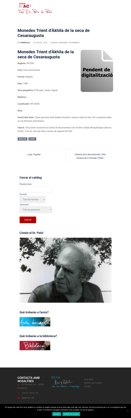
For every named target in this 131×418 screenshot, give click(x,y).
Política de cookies (93, 383)
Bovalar (22, 139)
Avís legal (88, 379)
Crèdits (87, 386)
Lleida (32, 139)
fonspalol (25, 43)
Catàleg (54, 43)
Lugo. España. (34, 154)
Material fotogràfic (69, 43)
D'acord (57, 414)
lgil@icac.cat (28, 397)
